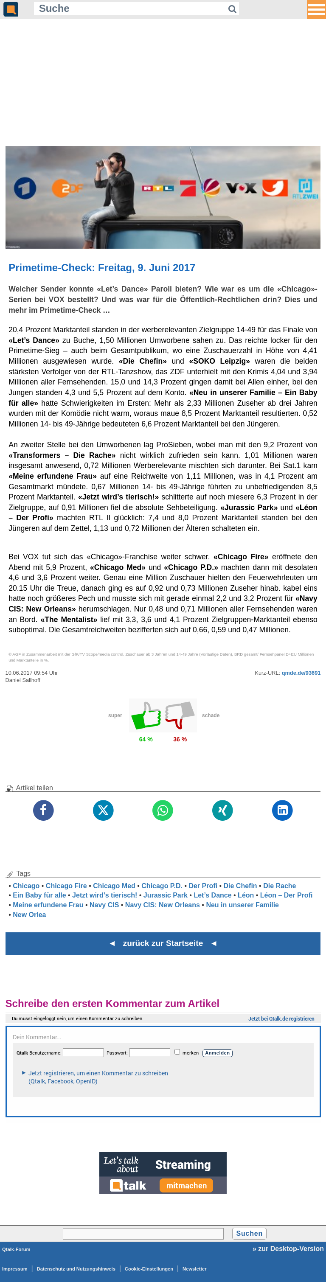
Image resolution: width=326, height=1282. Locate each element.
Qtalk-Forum (16, 1249)
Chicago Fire (66, 885)
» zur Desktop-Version (288, 1248)
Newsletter (195, 1268)
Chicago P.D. (162, 885)
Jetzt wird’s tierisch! (104, 895)
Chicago (26, 885)
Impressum (15, 1268)
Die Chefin (240, 885)
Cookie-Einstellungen (149, 1268)
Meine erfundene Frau (48, 905)
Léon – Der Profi (286, 895)
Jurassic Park (165, 895)
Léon (246, 895)
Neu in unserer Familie (242, 905)
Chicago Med (114, 885)
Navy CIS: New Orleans (162, 905)
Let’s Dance (212, 895)
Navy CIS (104, 905)
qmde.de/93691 (301, 673)
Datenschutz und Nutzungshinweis (76, 1268)
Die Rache (279, 885)
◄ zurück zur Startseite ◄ (163, 943)
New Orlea (29, 914)
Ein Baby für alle (39, 895)
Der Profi (202, 885)
